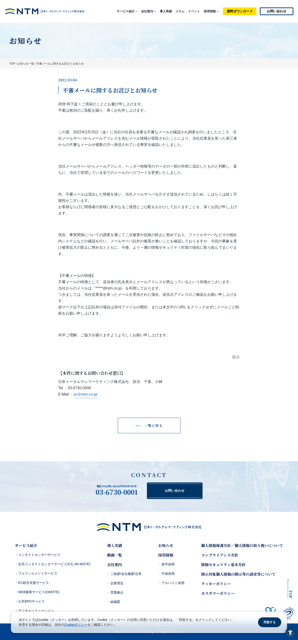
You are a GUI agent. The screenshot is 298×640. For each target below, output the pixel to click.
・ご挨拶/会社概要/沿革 (124, 574)
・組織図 (113, 602)
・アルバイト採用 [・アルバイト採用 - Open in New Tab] (171, 583)
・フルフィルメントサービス (36, 573)
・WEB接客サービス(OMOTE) (37, 592)
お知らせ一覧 (25, 63)
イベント (194, 11)
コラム (179, 11)
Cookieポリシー (76, 624)
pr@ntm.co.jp (86, 394)
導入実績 (166, 11)
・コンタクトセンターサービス (38, 555)
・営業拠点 (115, 592)
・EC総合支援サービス (32, 583)
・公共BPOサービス (30, 601)
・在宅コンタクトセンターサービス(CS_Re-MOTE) (52, 564)
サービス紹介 (126, 11)
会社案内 (147, 11)
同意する (270, 622)
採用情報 (210, 11)
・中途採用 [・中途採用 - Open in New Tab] (166, 573)
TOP (12, 63)
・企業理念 (115, 583)
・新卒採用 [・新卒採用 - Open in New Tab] (166, 564)
